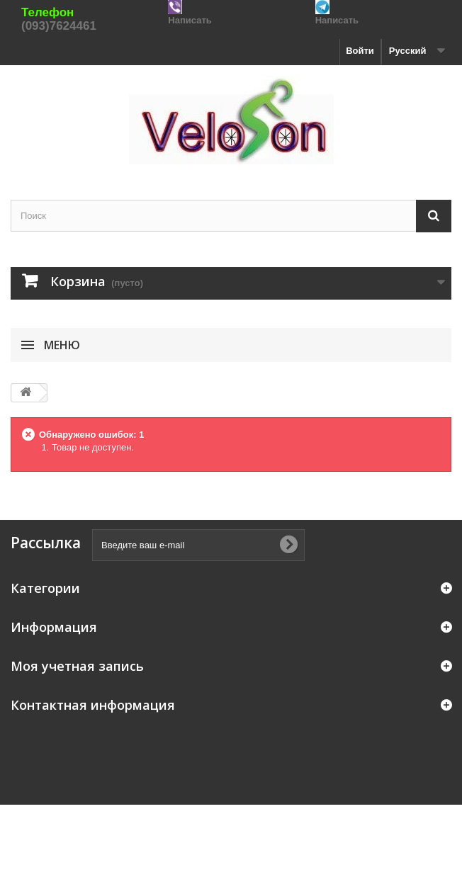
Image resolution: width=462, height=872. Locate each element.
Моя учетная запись (77, 665)
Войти (360, 50)
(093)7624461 (58, 26)
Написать (189, 20)
